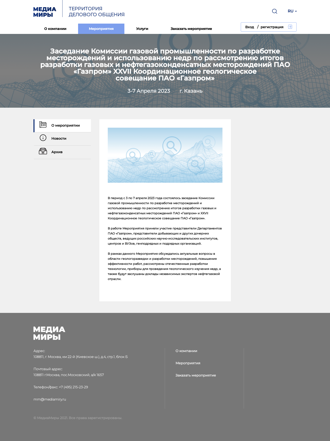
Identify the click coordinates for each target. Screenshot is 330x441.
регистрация (272, 27)
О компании (55, 29)
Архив (50, 152)
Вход (249, 27)
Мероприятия (101, 29)
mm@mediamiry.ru (49, 399)
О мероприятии (59, 125)
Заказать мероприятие (191, 29)
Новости (52, 138)
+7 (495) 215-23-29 (73, 387)
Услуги (142, 29)
